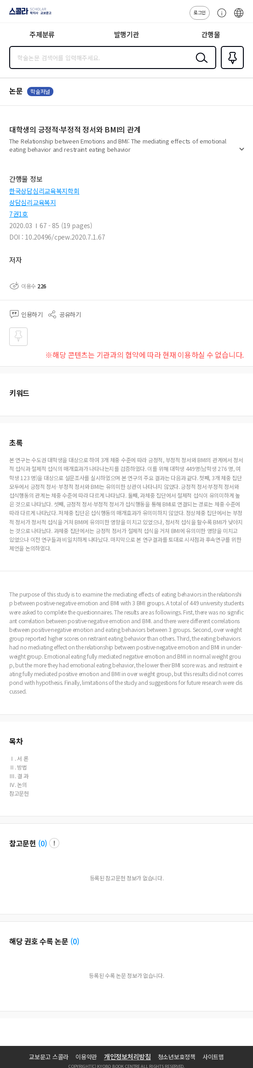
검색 (200, 64)
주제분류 (42, 34)
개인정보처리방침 (127, 1056)
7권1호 (18, 213)
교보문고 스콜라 (49, 1056)
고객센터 (219, 17)
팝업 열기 (54, 843)
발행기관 (126, 34)
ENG (239, 17)
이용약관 (86, 1056)
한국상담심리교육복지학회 (44, 190)
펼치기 (241, 152)
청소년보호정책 (177, 1056)
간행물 (210, 34)
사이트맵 (213, 1056)
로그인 (200, 12)
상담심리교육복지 (32, 202)
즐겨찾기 (230, 68)
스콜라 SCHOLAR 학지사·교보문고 (27, 14)
